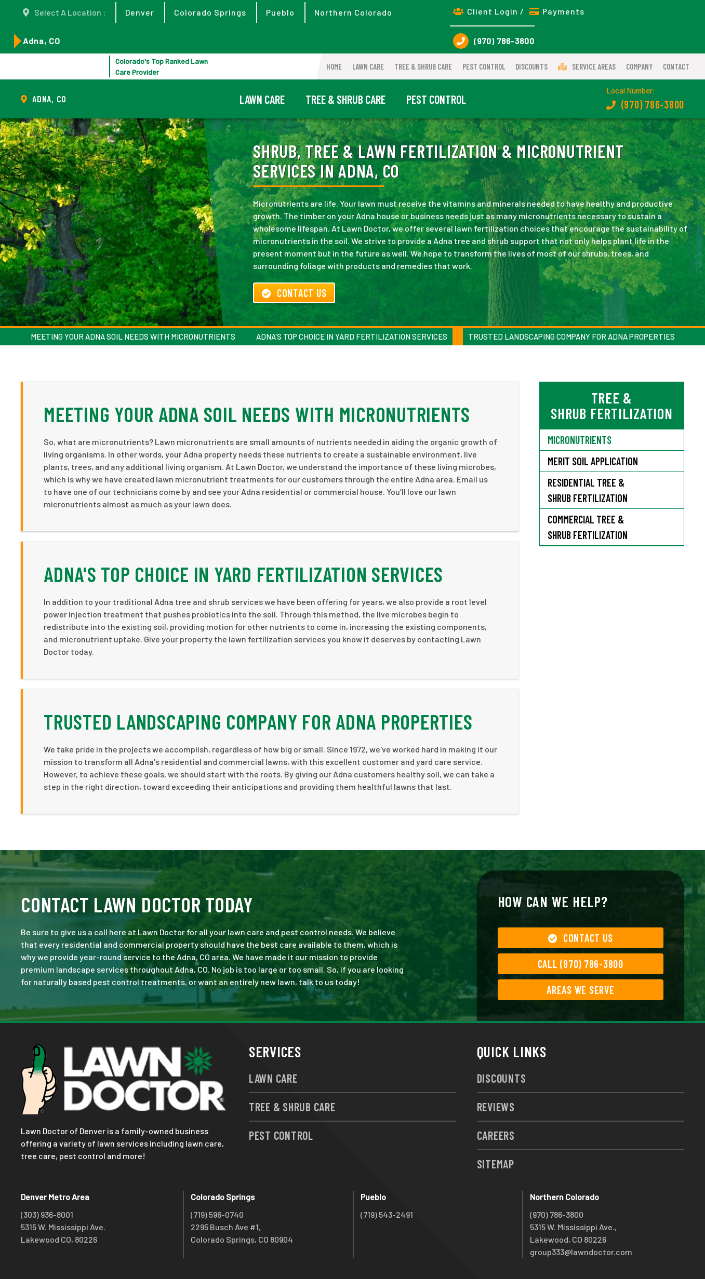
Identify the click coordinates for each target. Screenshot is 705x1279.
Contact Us (294, 293)
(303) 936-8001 (47, 1214)
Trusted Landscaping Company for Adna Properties (571, 336)
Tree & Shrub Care (423, 66)
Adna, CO (41, 41)
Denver (139, 12)
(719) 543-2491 (387, 1214)
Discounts (531, 66)
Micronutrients (579, 440)
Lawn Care (368, 66)
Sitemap (495, 1163)
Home (334, 66)
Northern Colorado (353, 12)
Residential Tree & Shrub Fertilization (588, 490)
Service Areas (587, 66)
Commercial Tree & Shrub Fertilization (588, 527)
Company (639, 66)
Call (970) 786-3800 (580, 964)
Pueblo (280, 12)
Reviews (496, 1106)
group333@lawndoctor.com (581, 1252)
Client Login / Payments (518, 11)
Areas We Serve (581, 990)
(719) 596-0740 (217, 1214)
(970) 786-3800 (494, 41)
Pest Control (483, 66)
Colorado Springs (210, 12)
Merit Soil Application (593, 461)
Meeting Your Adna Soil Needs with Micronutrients (133, 336)
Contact (676, 66)
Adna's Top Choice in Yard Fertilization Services (351, 336)
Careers (496, 1135)
